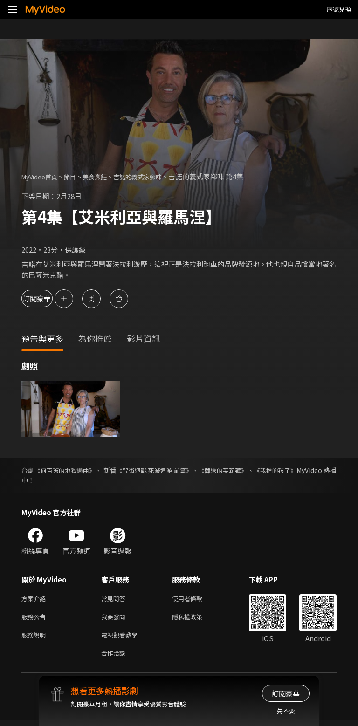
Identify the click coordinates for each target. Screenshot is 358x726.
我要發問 (115, 618)
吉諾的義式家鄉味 (153, 176)
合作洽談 (115, 658)
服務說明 (35, 638)
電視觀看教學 (122, 638)
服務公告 (35, 618)
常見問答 (115, 599)
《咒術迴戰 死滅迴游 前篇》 (176, 470)
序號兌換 (339, 9)
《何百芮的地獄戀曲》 (71, 470)
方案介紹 (35, 599)
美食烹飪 (105, 176)
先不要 (286, 710)
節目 (77, 176)
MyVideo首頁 (42, 176)
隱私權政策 (195, 618)
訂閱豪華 (47, 298)
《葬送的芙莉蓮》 (254, 470)
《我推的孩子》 (314, 470)
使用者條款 (195, 599)
